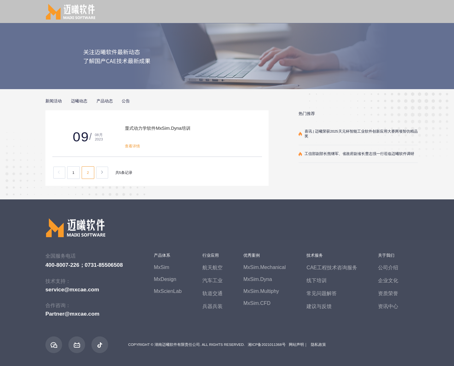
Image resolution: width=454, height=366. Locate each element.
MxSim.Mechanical (264, 267)
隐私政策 (318, 344)
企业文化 (388, 280)
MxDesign (165, 279)
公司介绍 (388, 267)
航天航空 (212, 267)
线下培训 (316, 280)
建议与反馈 (319, 306)
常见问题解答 (321, 293)
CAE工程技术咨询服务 (331, 267)
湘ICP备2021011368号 (266, 344)
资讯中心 (388, 306)
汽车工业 (212, 280)
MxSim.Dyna (257, 279)
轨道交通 (212, 293)
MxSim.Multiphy (261, 291)
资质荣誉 (388, 293)
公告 (126, 101)
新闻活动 (53, 101)
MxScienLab (168, 291)
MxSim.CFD (257, 303)
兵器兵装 (212, 306)
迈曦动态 (79, 101)
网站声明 (296, 344)
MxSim (161, 267)
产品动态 (104, 101)
